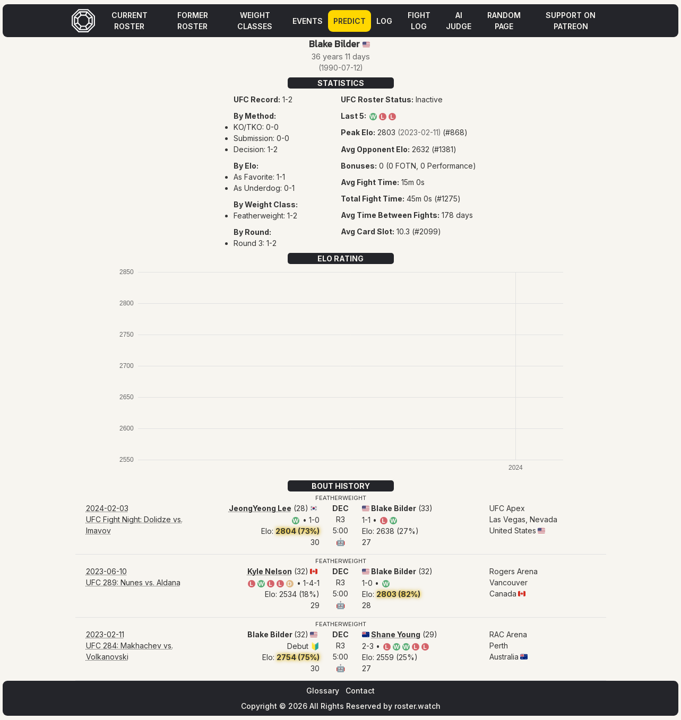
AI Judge (458, 21)
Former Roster (192, 21)
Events (307, 20)
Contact (360, 690)
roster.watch (417, 705)
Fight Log (419, 21)
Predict (349, 20)
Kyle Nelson (269, 571)
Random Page (504, 21)
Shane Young (395, 634)
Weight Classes (254, 21)
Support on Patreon (571, 21)
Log (384, 20)
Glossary (322, 690)
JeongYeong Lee (260, 508)
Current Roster (129, 21)
